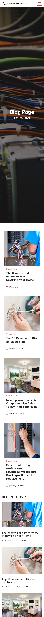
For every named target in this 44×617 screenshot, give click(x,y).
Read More (22, 540)
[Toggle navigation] (39, 3)
